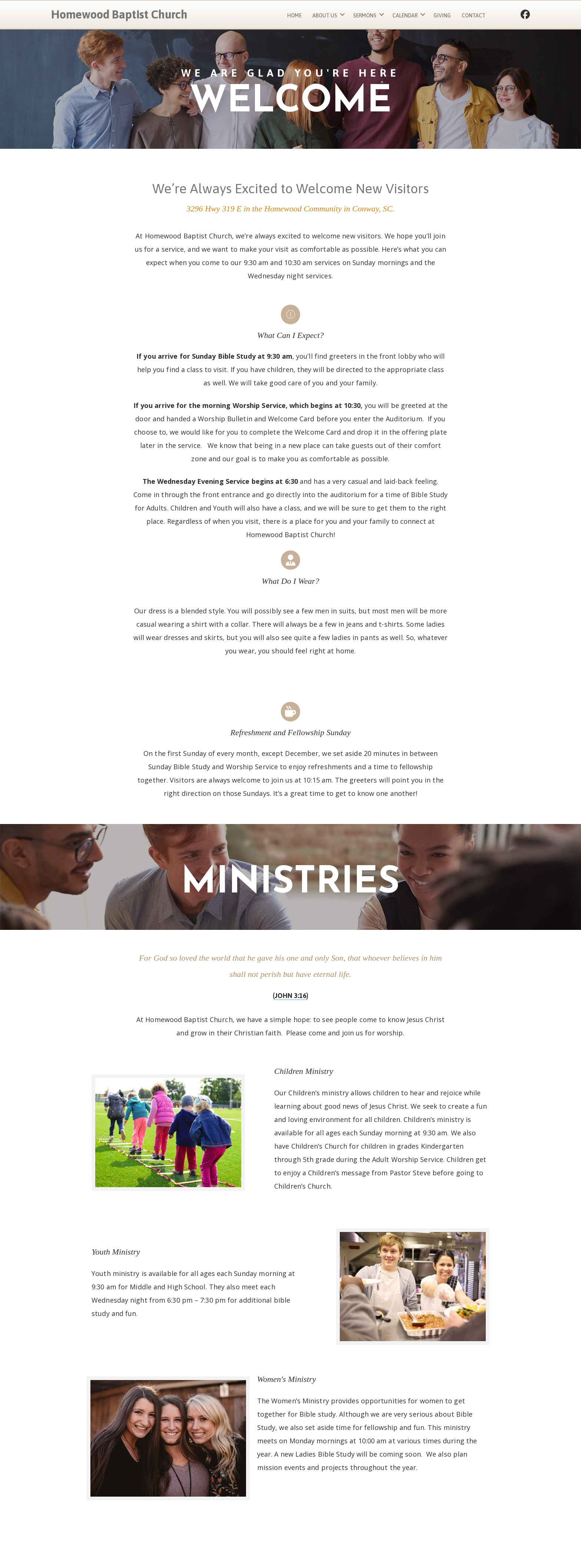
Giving (442, 16)
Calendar (405, 16)
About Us (324, 16)
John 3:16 (290, 995)
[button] (342, 14)
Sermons (364, 16)
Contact (473, 16)
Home (294, 16)
